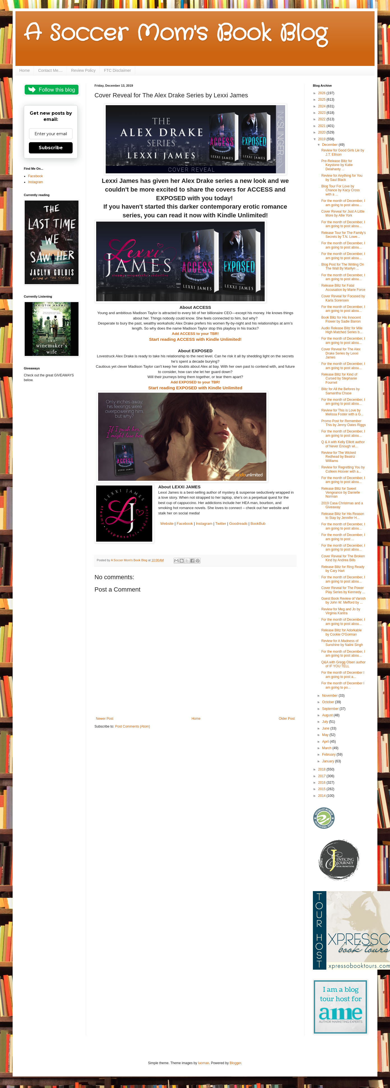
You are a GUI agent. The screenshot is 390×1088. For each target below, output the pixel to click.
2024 (322, 106)
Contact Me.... (50, 70)
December (330, 145)
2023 (322, 113)
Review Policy (83, 70)
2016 (322, 783)
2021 (322, 126)
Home (24, 70)
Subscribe (51, 147)
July (325, 722)
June (326, 728)
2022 (322, 119)
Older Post (287, 719)
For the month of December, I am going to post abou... (343, 203)
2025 (322, 100)
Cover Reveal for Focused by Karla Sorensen (343, 298)
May (325, 735)
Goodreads (238, 523)
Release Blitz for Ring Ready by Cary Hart (342, 569)
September (331, 709)
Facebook (185, 523)
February (329, 754)
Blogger (235, 1063)
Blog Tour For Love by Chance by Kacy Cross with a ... (340, 190)
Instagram (204, 523)
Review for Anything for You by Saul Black (342, 177)
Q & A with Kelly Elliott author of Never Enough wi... (343, 444)
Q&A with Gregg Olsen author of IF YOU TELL (343, 664)
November (330, 696)
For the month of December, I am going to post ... (343, 537)
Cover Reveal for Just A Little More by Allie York (342, 213)
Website (167, 523)
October (328, 702)
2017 (322, 776)
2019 (322, 139)
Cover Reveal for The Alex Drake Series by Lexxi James (341, 353)
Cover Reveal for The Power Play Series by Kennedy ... (343, 590)
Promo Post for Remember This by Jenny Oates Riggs (343, 423)
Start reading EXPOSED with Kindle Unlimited (195, 387)
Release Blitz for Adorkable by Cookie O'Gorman (341, 632)
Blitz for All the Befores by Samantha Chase (340, 391)
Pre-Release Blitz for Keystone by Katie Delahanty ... (337, 165)
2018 (322, 769)
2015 (322, 789)
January (328, 761)
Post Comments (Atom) (132, 726)
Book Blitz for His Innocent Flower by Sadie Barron (341, 319)
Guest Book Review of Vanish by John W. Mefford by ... (343, 600)
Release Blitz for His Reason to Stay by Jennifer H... (342, 516)
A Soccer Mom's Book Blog (175, 34)
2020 (322, 132)
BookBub (258, 523)
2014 (322, 796)
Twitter (220, 523)
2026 (322, 93)
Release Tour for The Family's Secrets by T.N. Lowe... (343, 235)
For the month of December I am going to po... (342, 685)
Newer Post (104, 719)
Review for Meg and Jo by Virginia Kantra (340, 611)
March (327, 748)
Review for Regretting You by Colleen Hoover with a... (343, 469)
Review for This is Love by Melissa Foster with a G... (342, 412)
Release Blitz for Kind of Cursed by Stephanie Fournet (339, 378)
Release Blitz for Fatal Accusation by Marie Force (343, 287)
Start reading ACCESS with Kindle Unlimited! (195, 339)
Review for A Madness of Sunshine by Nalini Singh (342, 643)
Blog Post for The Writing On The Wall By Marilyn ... (342, 266)
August (328, 715)
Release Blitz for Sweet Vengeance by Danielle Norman (340, 493)
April (326, 742)
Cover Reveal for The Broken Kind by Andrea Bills (343, 558)
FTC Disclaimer (117, 70)
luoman (203, 1063)
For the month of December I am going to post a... (342, 674)
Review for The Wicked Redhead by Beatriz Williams (338, 457)
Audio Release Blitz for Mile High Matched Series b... (342, 330)
